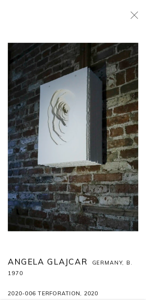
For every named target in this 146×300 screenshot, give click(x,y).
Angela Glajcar (48, 262)
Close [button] (132, 17)
